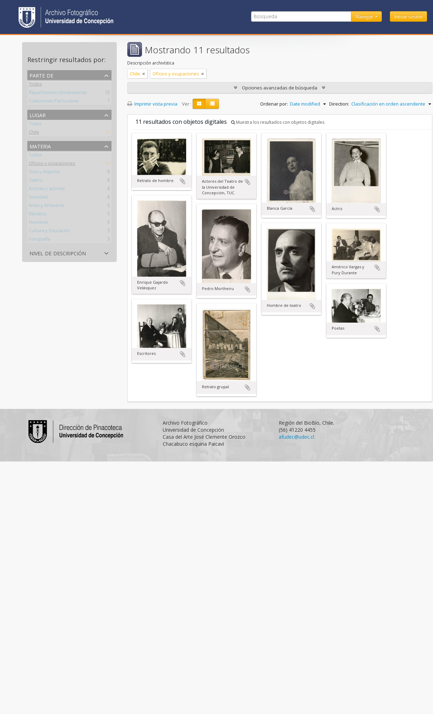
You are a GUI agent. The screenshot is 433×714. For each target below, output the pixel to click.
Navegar (365, 16)
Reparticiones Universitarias (58, 93)
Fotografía (39, 240)
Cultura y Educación (49, 232)
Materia (40, 145)
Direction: (339, 104)
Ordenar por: (274, 104)
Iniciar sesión (408, 16)
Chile (34, 133)
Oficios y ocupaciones (52, 164)
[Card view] (199, 104)
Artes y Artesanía (46, 206)
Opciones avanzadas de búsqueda (279, 88)
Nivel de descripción (57, 252)
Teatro (35, 181)
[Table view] (212, 104)
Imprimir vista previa (152, 104)
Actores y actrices (47, 190)
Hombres (38, 223)
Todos (35, 85)
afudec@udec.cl (296, 436)
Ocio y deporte (44, 173)
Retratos (38, 215)
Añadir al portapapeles (182, 181)
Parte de (41, 75)
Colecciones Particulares (54, 102)
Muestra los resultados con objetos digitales (277, 122)
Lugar (37, 114)
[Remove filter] (143, 73)
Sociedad (38, 198)
